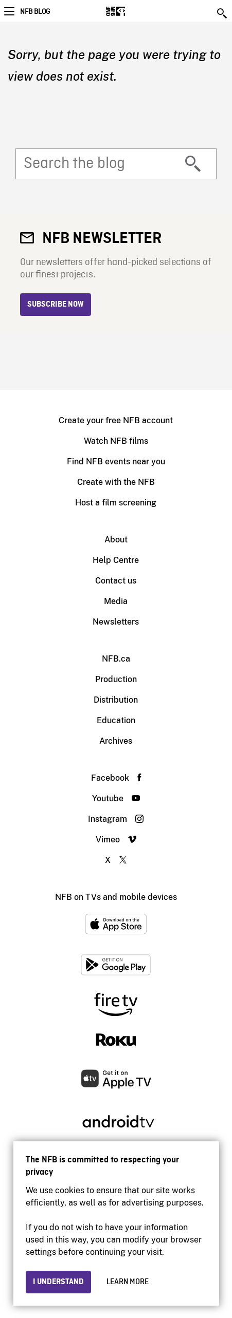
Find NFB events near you (116, 461)
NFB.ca (116, 659)
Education (116, 720)
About (116, 539)
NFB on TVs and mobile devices (116, 897)
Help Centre (116, 560)
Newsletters (116, 622)
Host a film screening (115, 502)
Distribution (116, 700)
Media (116, 601)
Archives (115, 741)
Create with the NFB (116, 482)
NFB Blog (35, 11)
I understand (58, 1282)
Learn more (127, 1282)
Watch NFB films (116, 441)
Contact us (115, 581)
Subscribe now (55, 304)
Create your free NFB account (116, 420)
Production (116, 679)
